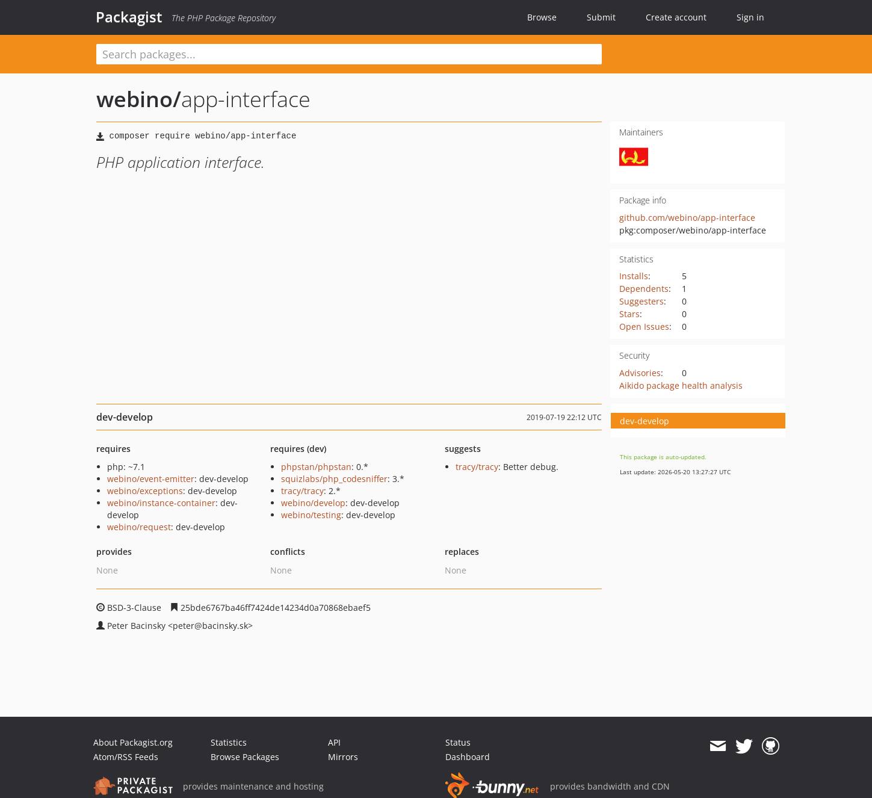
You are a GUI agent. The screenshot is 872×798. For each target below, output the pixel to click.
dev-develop (644, 421)
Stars (629, 314)
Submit (601, 17)
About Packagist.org (133, 742)
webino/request (139, 527)
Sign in (750, 17)
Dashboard (467, 756)
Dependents (644, 288)
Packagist (129, 16)
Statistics (229, 742)
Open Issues (644, 326)
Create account (676, 17)
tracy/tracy (302, 490)
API (334, 742)
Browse (542, 17)
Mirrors (343, 756)
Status (458, 742)
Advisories (640, 373)
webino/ (138, 99)
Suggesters (641, 301)
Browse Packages (245, 756)
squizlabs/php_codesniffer (334, 478)
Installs (633, 276)
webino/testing (311, 515)
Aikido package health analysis (681, 385)
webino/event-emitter (150, 478)
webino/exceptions (145, 490)
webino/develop (313, 503)
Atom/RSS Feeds (125, 756)
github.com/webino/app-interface (687, 217)
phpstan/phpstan (316, 466)
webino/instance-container (161, 503)
